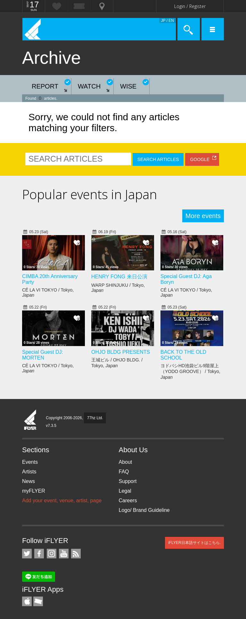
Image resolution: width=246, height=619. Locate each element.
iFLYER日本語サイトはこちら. (194, 542)
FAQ (124, 471)
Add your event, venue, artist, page (62, 500)
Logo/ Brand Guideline (144, 510)
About (125, 462)
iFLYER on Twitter (27, 553)
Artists (29, 471)
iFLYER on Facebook (39, 553)
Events (30, 462)
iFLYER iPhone (27, 601)
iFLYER (30, 420)
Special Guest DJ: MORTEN (42, 354)
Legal (125, 491)
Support (128, 481)
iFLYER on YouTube (64, 553)
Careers (128, 500)
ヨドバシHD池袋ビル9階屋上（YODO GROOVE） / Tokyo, (190, 371)
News (28, 481)
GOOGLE (199, 159)
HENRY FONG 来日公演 (119, 276)
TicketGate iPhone (38, 601)
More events (203, 215)
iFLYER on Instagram (51, 553)
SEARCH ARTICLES (158, 159)
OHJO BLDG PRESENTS (120, 352)
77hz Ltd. (95, 418)
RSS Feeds (76, 553)
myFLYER (33, 491)
